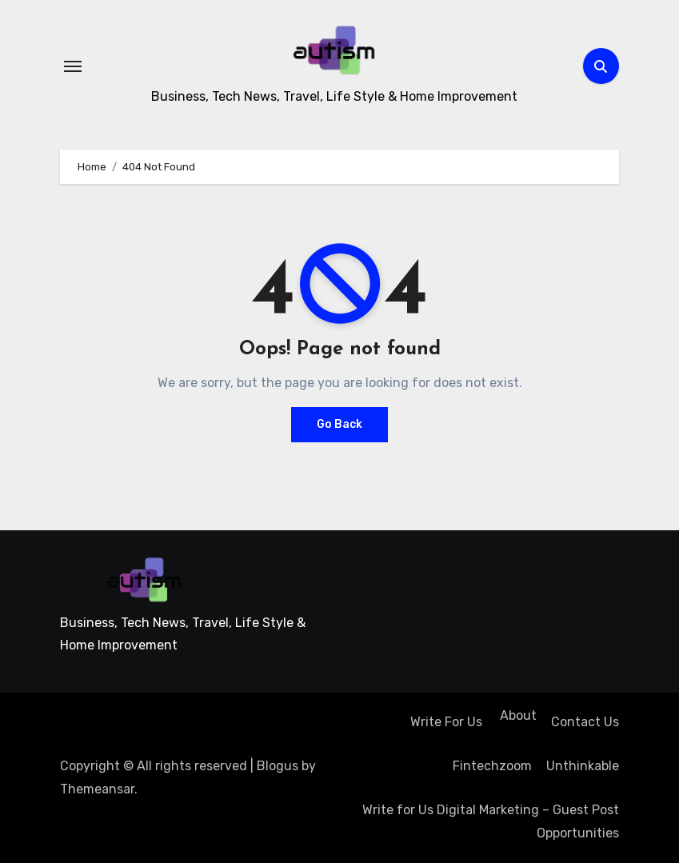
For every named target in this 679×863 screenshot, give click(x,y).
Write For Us (446, 721)
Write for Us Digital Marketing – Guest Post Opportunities (490, 821)
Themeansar (97, 789)
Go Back (339, 424)
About (517, 715)
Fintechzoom (492, 765)
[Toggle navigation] (73, 66)
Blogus (277, 765)
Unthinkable (582, 765)
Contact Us (585, 721)
